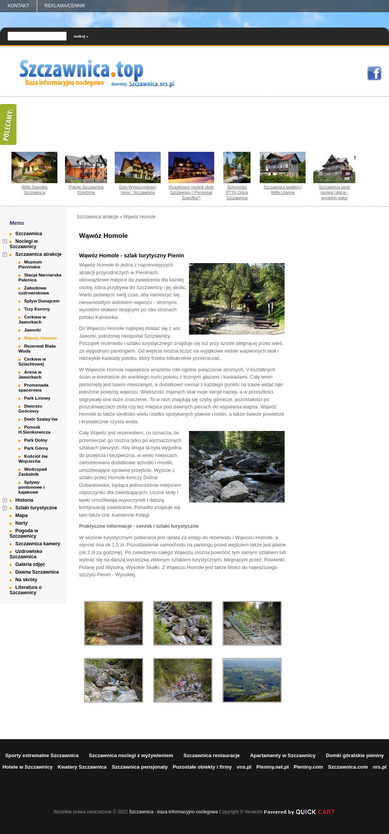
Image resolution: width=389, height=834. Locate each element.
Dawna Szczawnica (37, 572)
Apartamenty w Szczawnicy (283, 755)
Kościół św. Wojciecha (33, 458)
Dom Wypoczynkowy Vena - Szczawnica (137, 190)
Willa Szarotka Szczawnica (34, 190)
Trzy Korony (37, 308)
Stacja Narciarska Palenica (39, 277)
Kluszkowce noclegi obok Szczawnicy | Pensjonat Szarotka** (191, 192)
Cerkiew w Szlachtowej (32, 361)
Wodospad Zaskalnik (32, 471)
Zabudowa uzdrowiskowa (33, 290)
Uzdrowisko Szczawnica (26, 554)
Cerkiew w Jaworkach (32, 319)
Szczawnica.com (348, 767)
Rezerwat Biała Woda (37, 348)
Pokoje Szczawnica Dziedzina (86, 190)
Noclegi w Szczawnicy (24, 244)
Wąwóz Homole (40, 337)
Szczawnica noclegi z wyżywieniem (131, 755)
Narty (21, 523)
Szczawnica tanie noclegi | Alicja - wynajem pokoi (334, 192)
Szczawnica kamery (37, 543)
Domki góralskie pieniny (355, 755)
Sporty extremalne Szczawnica (41, 755)
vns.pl (244, 767)
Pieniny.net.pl (272, 767)
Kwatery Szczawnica (82, 767)
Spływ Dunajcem (42, 300)
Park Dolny (35, 439)
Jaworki (32, 329)
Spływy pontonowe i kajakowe (31, 487)
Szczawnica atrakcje (38, 254)
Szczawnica (28, 233)
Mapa (21, 515)
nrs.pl (380, 767)
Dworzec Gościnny (30, 408)
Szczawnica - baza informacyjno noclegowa (173, 811)
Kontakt (18, 5)
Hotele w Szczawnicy (27, 767)
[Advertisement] (352, 329)
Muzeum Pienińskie (30, 264)
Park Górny (36, 447)
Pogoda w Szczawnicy (24, 533)
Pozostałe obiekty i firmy (202, 767)
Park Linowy (37, 397)
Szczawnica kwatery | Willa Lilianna (283, 190)
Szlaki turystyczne (36, 507)
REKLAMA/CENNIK (65, 5)
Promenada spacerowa (33, 387)
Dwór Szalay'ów (41, 418)
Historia (24, 500)
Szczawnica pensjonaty (140, 767)
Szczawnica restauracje (212, 755)
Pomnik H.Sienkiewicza (34, 429)
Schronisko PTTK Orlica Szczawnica (237, 192)
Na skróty (26, 579)
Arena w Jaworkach (29, 374)
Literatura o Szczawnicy (26, 590)
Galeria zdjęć (30, 564)
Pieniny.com (308, 767)
